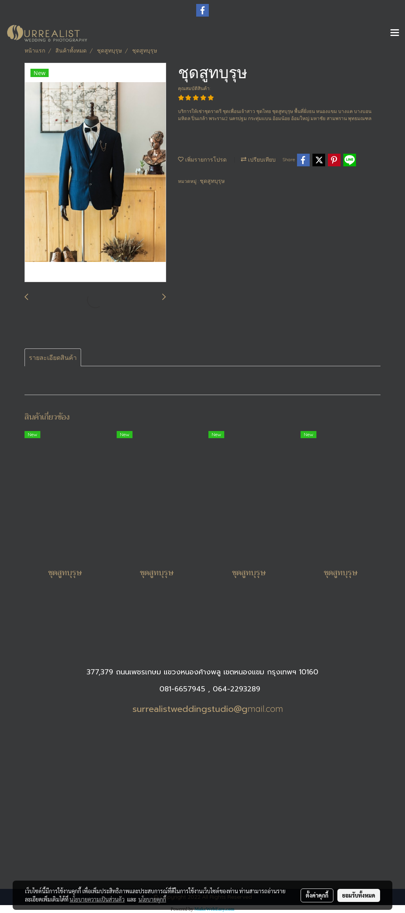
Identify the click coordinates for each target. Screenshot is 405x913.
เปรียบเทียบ (258, 159)
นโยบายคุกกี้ (152, 899)
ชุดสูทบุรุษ (212, 180)
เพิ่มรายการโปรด (202, 159)
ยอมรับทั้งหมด (358, 895)
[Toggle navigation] (394, 33)
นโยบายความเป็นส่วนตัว (97, 899)
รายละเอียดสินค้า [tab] (53, 357)
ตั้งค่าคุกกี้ (317, 895)
